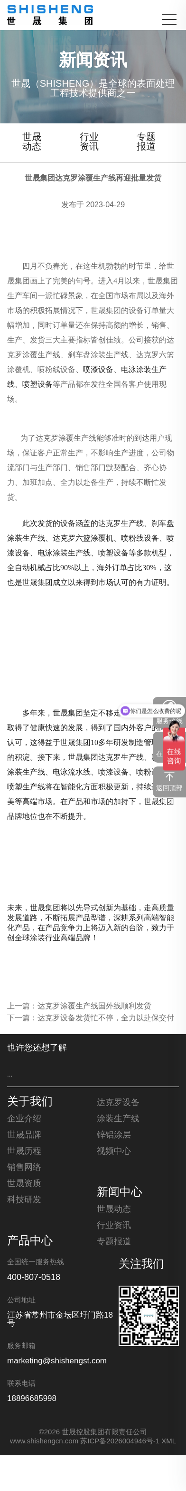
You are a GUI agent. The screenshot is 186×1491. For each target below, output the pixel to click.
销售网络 (24, 1167)
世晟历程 (24, 1151)
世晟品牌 (24, 1135)
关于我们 (30, 1102)
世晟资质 (24, 1184)
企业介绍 (24, 1119)
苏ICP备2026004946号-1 (119, 1441)
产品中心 (30, 1241)
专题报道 (146, 142)
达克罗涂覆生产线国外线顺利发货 (94, 1006)
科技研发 (24, 1200)
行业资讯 (89, 142)
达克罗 (147, 355)
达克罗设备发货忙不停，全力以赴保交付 (105, 1018)
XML (168, 1441)
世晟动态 (31, 142)
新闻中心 (119, 1193)
